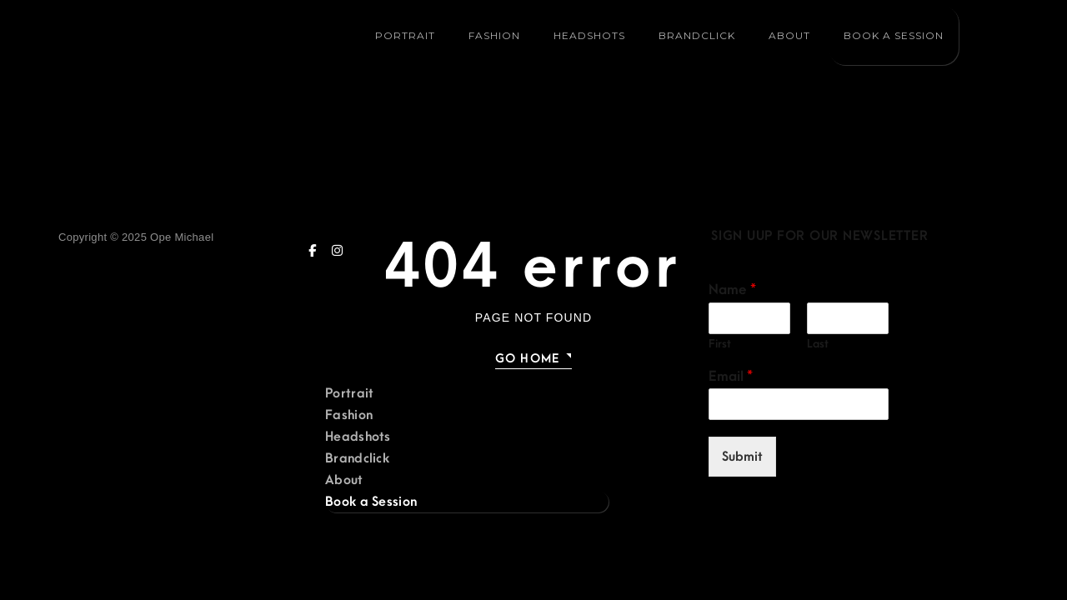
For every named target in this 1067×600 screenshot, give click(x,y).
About (789, 35)
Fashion (494, 35)
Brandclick (697, 35)
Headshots (589, 35)
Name (732, 290)
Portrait (405, 35)
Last (818, 344)
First (720, 344)
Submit (742, 456)
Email (731, 376)
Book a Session (893, 35)
